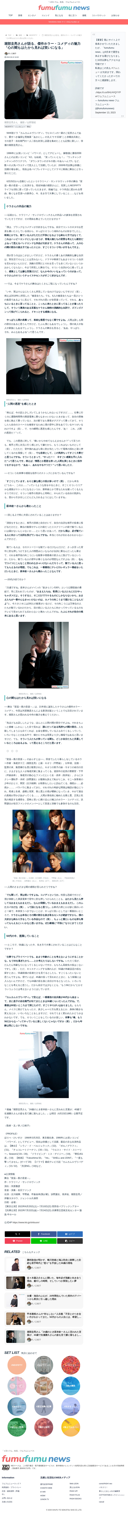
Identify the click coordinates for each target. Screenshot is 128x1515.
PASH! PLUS (75, 1495)
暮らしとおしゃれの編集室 (109, 1491)
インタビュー (20, 127)
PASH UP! (74, 1491)
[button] (70, 1241)
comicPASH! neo (105, 1484)
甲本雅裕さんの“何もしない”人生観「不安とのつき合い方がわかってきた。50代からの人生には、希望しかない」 (54, 1317)
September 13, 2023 (105, 112)
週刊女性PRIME (46, 1484)
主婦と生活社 (7, 1502)
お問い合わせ (7, 1498)
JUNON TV (44, 1499)
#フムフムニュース (106, 96)
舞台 (28, 127)
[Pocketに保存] (17, 1241)
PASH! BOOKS (76, 1499)
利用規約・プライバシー (11, 1487)
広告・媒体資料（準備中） (10, 1492)
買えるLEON (75, 1487)
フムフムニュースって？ (11, 1484)
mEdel (42, 1496)
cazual (101, 1502)
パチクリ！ (103, 1487)
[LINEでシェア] (44, 1241)
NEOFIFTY (9, 127)
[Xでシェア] (17, 1234)
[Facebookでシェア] (44, 1234)
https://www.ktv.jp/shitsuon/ (26, 1222)
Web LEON (74, 1484)
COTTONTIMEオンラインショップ (111, 1496)
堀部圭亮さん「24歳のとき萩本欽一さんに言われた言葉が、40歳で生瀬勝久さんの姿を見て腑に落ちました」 (54, 1335)
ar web (43, 1492)
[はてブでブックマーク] (70, 1234)
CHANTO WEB (46, 1488)
